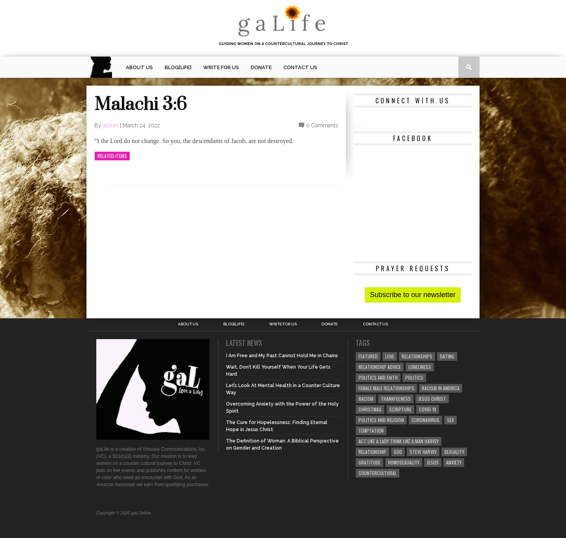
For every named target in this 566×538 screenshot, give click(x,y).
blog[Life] (178, 67)
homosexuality (403, 462)
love (389, 356)
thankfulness (396, 398)
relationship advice (379, 367)
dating (447, 356)
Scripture (400, 409)
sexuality (454, 451)
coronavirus (425, 420)
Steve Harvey (423, 451)
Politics (414, 377)
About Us (139, 67)
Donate (261, 67)
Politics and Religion (381, 420)
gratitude (369, 462)
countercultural (377, 473)
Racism (365, 398)
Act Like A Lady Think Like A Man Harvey (398, 441)
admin (110, 125)
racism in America (440, 388)
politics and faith (378, 377)
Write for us (221, 67)
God (398, 451)
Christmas (370, 409)
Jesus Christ (432, 398)
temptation (371, 430)
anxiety (453, 462)
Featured (368, 356)
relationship (372, 451)
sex (450, 420)
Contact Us (300, 67)
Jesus (433, 462)
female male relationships (386, 388)
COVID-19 (427, 409)
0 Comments (322, 125)
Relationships (417, 356)
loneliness (419, 367)
